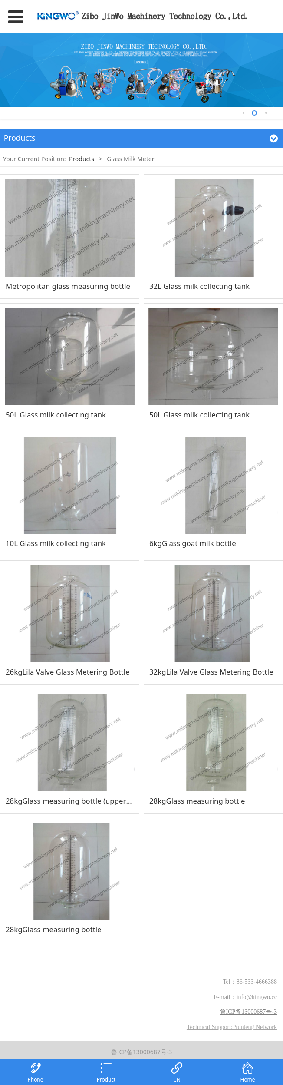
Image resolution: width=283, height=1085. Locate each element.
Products (81, 159)
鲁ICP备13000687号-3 (141, 1052)
